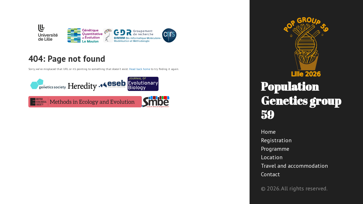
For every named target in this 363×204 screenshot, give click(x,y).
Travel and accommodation (294, 165)
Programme (275, 148)
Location (271, 157)
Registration (276, 140)
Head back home (139, 69)
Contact (270, 174)
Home (268, 131)
